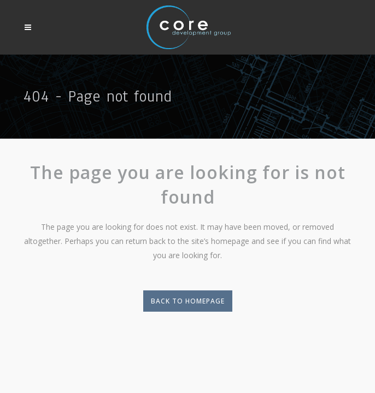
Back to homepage (188, 301)
